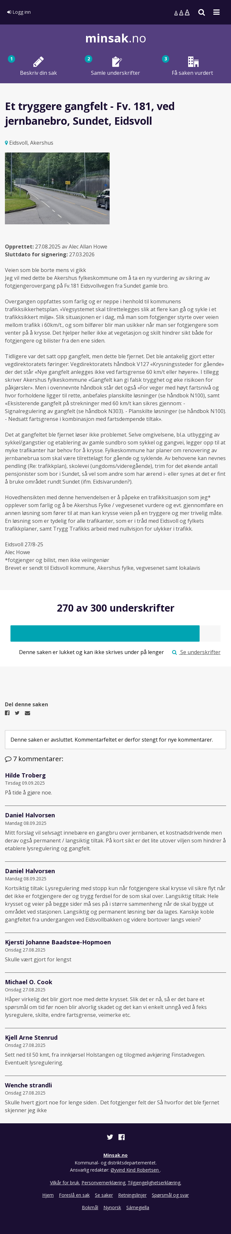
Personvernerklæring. (103, 1182)
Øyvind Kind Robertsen (135, 1170)
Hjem (48, 1195)
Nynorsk (112, 1207)
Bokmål (90, 1207)
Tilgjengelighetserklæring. (154, 1182)
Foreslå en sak (74, 1195)
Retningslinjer (132, 1195)
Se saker (104, 1195)
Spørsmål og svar (170, 1195)
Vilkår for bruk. (65, 1182)
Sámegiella (137, 1207)
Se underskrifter (196, 652)
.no (115, 38)
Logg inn (19, 12)
